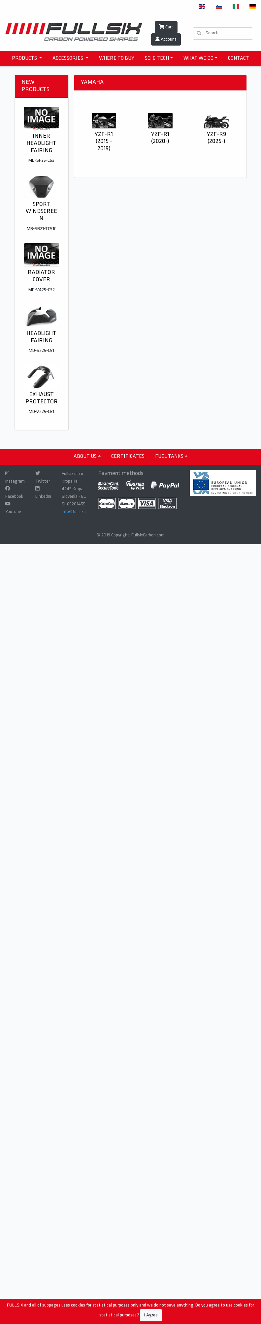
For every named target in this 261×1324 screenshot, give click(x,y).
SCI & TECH (157, 58)
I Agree (151, 1315)
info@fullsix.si (74, 511)
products (25, 58)
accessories (68, 58)
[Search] (223, 33)
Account (166, 39)
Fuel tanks (169, 456)
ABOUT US (85, 456)
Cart (166, 27)
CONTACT (238, 58)
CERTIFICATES (128, 456)
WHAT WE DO (198, 58)
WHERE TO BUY (116, 58)
